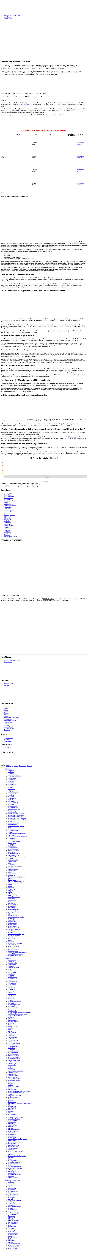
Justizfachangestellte (13, 855)
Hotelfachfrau (11, 846)
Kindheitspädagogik (13, 1213)
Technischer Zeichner (13, 937)
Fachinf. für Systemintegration (16, 813)
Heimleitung (11, 844)
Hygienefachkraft (12, 847)
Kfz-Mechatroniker (13, 860)
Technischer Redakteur (14, 935)
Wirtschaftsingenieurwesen (15, 1245)
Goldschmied (11, 1035)
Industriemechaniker (13, 850)
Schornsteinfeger (12, 1125)
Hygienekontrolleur (13, 1049)
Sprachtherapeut (12, 924)
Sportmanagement (13, 1237)
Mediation (10, 878)
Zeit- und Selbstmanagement (12, 660)
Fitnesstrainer (11, 1023)
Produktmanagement (13, 910)
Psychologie (11, 1228)
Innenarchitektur (12, 1209)
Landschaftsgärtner (13, 1077)
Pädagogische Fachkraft (14, 1095)
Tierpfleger (11, 1157)
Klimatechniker (12, 1065)
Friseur (9, 827)
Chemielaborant (8, 530)
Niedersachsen (8, 719)
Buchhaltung (11, 789)
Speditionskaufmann (13, 926)
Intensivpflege (11, 852)
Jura (9, 1211)
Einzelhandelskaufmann (10, 536)
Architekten (11, 772)
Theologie (10, 1239)
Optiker (10, 1094)
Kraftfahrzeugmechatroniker (15, 1071)
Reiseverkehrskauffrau (14, 1119)
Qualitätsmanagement (14, 915)
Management (11, 875)
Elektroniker (11, 801)
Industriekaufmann (13, 849)
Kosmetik (10, 867)
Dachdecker (11, 796)
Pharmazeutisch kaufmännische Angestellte (19, 1103)
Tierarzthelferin (8, 683)
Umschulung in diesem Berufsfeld (64, 73)
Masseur (10, 1088)
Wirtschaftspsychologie (14, 1248)
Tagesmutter (11, 1149)
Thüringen (7, 730)
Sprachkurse (7, 741)
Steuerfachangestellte (13, 927)
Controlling (11, 795)
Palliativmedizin (12, 895)
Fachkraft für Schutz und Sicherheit (17, 819)
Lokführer (10, 1085)
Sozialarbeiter (11, 918)
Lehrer (9, 1082)
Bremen (6, 713)
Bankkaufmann (8, 504)
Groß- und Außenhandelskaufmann (17, 836)
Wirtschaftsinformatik (14, 948)
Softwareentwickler (13, 1131)
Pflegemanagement (13, 1222)
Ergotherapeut (11, 1006)
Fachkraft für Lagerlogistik (15, 816)
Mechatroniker (8, 662)
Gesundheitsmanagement (14, 1200)
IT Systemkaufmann (13, 1057)
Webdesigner (11, 1169)
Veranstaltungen (8, 738)
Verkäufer (10, 1165)
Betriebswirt (11, 787)
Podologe (10, 1109)
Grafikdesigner (12, 1032)
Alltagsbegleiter (8, 493)
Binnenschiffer (8, 519)
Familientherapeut (13, 1021)
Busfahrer (7, 527)
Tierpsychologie (12, 1240)
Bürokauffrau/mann (13, 792)
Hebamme (10, 1041)
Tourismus (10, 1242)
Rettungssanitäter (12, 1120)
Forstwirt (10, 1028)
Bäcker (6, 502)
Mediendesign (11, 1217)
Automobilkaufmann (10, 501)
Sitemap (29, 766)
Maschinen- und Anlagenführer (16, 877)
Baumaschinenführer (10, 505)
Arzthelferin (7, 499)
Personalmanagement (13, 909)
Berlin (6, 710)
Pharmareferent (12, 1102)
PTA (9, 914)
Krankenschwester (13, 869)
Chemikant (7, 528)
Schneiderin (11, 1123)
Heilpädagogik (12, 843)
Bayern (6, 708)
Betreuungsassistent (9, 515)
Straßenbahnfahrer (13, 1146)
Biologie (10, 1185)
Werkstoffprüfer (12, 944)
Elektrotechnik (12, 1188)
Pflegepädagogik (12, 1223)
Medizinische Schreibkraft (15, 883)
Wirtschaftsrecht (12, 1250)
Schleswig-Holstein (9, 728)
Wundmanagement (13, 951)
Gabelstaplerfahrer (13, 830)
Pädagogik (10, 890)
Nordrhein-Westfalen (10, 720)
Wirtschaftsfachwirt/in (14, 946)
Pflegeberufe (11, 1099)
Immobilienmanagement (14, 1206)
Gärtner (10, 832)
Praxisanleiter (11, 907)
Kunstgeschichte (12, 1214)
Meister (10, 886)
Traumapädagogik (13, 938)
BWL (9, 1186)
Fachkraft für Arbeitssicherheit (16, 815)
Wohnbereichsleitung (13, 949)
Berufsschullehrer (9, 512)
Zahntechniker (11, 1173)
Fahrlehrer (10, 1018)
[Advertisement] (44, 47)
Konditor (10, 1068)
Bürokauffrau (8, 524)
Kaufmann (10, 858)
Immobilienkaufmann (14, 1051)
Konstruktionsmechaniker (15, 866)
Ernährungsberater (13, 807)
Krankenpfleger (12, 1074)
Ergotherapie (11, 804)
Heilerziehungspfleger (14, 841)
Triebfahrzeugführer (13, 1160)
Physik (9, 1225)
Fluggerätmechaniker (13, 1026)
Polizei (9, 1112)
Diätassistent (7, 533)
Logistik (10, 872)
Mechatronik (11, 1216)
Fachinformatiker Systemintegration (18, 1014)
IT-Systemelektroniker (14, 853)
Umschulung (7, 17)
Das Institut (7, 747)
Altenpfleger (11, 770)
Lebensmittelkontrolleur (14, 1078)
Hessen (6, 716)
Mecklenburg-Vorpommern (11, 717)
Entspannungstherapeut (14, 1004)
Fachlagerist (11, 821)
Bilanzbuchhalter (12, 790)
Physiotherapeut (12, 1106)
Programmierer (12, 1114)
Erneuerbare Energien (14, 809)
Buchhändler (7, 522)
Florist (9, 1024)
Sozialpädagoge (12, 1137)
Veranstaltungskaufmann (14, 1162)
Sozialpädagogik (12, 923)
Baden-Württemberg (9, 707)
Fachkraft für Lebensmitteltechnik (17, 818)
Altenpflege (7, 495)
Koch (9, 863)
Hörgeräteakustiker (13, 1046)
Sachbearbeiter (12, 1122)
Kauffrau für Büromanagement (16, 856)
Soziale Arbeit (11, 920)
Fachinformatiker (12, 812)
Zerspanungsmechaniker (14, 955)
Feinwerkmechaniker (13, 823)
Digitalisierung (12, 798)
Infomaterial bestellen (80, 143)
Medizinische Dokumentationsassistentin (19, 1091)
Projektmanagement (13, 912)
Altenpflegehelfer (9, 496)
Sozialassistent (12, 921)
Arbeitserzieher (8, 498)
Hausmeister (11, 1038)
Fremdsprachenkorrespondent (16, 826)
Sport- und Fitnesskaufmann (15, 1142)
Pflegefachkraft (12, 1108)
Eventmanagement (13, 1194)
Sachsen (6, 725)
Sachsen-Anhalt (8, 727)
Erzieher (6, 685)
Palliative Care (12, 894)
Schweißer (10, 1128)
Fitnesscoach (11, 1196)
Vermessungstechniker (14, 1163)
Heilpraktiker (11, 1045)
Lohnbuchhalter (12, 873)
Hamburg (6, 714)
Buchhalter (7, 521)
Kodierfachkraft (12, 864)
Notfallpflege (11, 889)
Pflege (9, 901)
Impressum (15, 766)
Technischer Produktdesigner (16, 934)
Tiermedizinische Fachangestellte (17, 1156)
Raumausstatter (12, 1115)
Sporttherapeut (12, 1143)
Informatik (10, 1208)
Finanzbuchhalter (12, 824)
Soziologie (10, 1236)
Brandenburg (7, 711)
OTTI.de (8, 766)
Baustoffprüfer (12, 781)
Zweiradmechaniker (13, 1177)
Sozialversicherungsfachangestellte (17, 1139)
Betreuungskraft (8, 516)
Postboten (10, 1111)
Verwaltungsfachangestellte (15, 943)
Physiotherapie (12, 906)
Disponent (7, 535)
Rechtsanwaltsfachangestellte (16, 917)
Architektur (11, 1182)
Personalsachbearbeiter (14, 1097)
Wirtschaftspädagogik (14, 1246)
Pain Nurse (11, 892)
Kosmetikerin (11, 1069)
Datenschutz (22, 766)
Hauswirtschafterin (13, 840)
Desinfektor (7, 532)
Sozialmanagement (13, 1233)
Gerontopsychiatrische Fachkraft (17, 833)
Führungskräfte (12, 829)
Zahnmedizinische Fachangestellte (17, 952)
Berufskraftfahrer (9, 510)
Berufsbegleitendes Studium (12, 15)
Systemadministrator (13, 1148)
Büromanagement (9, 525)
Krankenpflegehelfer (13, 1072)
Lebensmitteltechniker (14, 1080)
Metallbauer (11, 887)
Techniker (10, 932)
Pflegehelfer (11, 1100)
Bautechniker (7, 507)
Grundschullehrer (12, 1037)
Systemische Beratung (14, 929)
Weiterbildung (8, 18)
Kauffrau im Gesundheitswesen (16, 1062)
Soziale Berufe (12, 1136)
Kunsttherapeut (12, 870)
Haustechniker (11, 838)
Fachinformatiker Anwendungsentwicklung (19, 1012)
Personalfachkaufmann (14, 897)
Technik (10, 931)
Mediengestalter (12, 880)
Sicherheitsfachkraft (13, 1129)
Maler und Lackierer (13, 1086)
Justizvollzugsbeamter (14, 1060)
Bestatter (6, 513)
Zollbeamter (11, 1176)
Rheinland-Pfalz (8, 722)
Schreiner (10, 1126)
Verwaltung (11, 941)
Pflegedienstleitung (13, 904)
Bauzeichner (7, 508)
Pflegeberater (11, 903)
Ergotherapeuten (12, 806)
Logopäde (10, 1083)
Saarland (6, 723)
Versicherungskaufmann (14, 1166)
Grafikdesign (11, 835)
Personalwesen (12, 900)
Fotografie (10, 1199)
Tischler (10, 940)
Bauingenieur (11, 1183)
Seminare (6, 739)
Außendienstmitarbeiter (14, 776)
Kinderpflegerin (12, 861)
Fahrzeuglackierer (12, 1020)
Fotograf (10, 1031)
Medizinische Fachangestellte (16, 881)
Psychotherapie (12, 1229)
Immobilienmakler (13, 1052)
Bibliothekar (7, 518)
